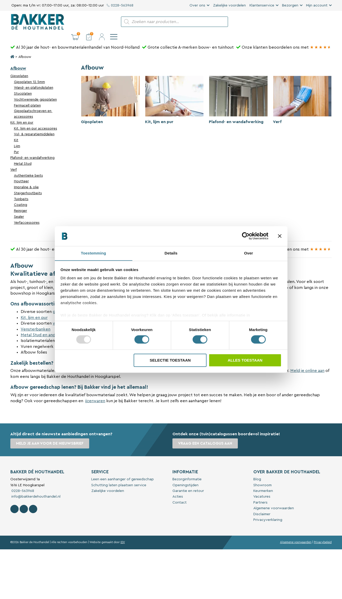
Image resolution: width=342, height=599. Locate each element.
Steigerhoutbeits (28, 184)
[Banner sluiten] (280, 236)
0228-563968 (120, 5)
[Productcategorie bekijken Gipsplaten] (110, 92)
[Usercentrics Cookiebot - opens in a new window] (245, 236)
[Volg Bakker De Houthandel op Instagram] (24, 500)
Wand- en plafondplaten (33, 79)
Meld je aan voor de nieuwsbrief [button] (50, 435)
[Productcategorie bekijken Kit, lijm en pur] (174, 92)
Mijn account (317, 5)
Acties (177, 488)
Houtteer (21, 172)
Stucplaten (23, 85)
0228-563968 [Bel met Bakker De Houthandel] (22, 482)
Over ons (197, 5)
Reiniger (20, 202)
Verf (13, 161)
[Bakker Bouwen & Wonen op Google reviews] (321, 38)
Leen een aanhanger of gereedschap (122, 470)
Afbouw (18, 59)
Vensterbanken (35, 320)
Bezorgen (290, 5)
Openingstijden (185, 476)
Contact (179, 494)
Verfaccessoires (27, 214)
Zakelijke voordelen (229, 5)
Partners (260, 494)
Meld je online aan (307, 362)
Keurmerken (263, 482)
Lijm (17, 137)
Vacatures (261, 488)
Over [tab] (248, 253)
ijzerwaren (95, 392)
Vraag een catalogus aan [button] (206, 435)
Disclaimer (261, 505)
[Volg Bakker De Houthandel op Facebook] (14, 500)
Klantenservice (261, 5)
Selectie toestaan (170, 360)
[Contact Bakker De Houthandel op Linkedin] (33, 500)
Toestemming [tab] (93, 253)
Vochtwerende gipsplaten (35, 91)
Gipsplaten (19, 67)
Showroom (262, 476)
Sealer (19, 208)
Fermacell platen (27, 97)
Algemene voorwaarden (273, 499)
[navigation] (328, 21)
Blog (257, 470)
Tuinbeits (21, 190)
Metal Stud (23, 155)
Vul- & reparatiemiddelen (34, 125)
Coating (20, 196)
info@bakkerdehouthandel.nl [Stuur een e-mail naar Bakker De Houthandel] (35, 488)
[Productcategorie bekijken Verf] (302, 92)
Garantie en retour (188, 482)
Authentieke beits (28, 167)
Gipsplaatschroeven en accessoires (33, 105)
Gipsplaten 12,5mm (29, 73)
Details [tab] (171, 253)
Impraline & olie (26, 178)
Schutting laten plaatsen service (118, 476)
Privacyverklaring (267, 511)
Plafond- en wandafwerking (32, 149)
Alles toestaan (245, 360)
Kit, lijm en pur (21, 114)
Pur (16, 143)
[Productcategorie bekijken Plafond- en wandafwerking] (238, 92)
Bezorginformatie (187, 470)
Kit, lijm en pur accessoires (35, 120)
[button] (289, 21)
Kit (16, 131)
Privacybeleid (323, 533)
